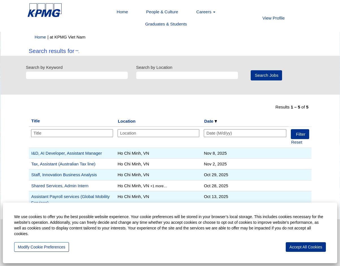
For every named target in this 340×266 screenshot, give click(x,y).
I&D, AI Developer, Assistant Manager (66, 153)
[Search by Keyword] (77, 75)
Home (122, 11)
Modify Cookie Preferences (41, 247)
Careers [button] (206, 11)
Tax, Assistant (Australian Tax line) (63, 163)
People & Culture (162, 11)
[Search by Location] (187, 75)
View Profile (273, 18)
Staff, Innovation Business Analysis (64, 174)
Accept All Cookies (305, 247)
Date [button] (210, 121)
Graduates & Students (166, 24)
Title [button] (35, 120)
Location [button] (127, 121)
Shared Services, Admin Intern (60, 185)
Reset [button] (296, 142)
